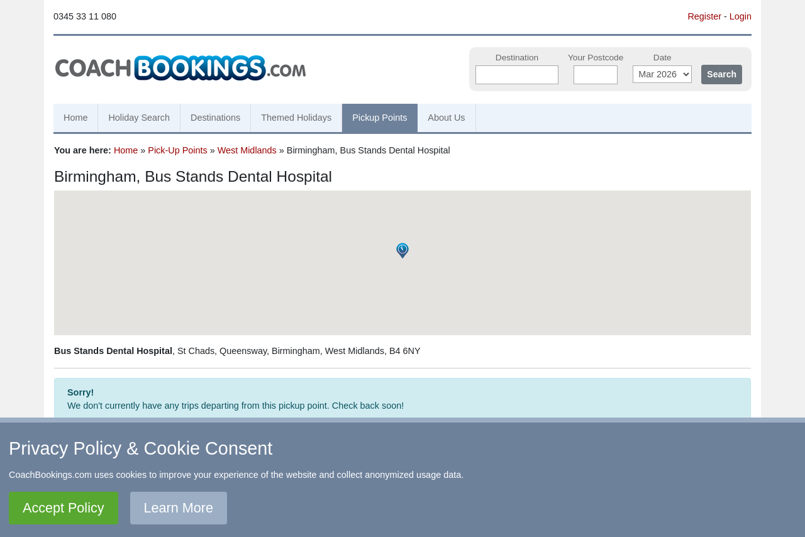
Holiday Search (139, 118)
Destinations (215, 118)
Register (704, 16)
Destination (517, 57)
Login (741, 16)
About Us (446, 118)
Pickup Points (379, 118)
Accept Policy (63, 508)
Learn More (178, 508)
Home (75, 118)
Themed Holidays (296, 118)
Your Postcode (595, 57)
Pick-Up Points (177, 150)
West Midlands (247, 150)
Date (662, 57)
